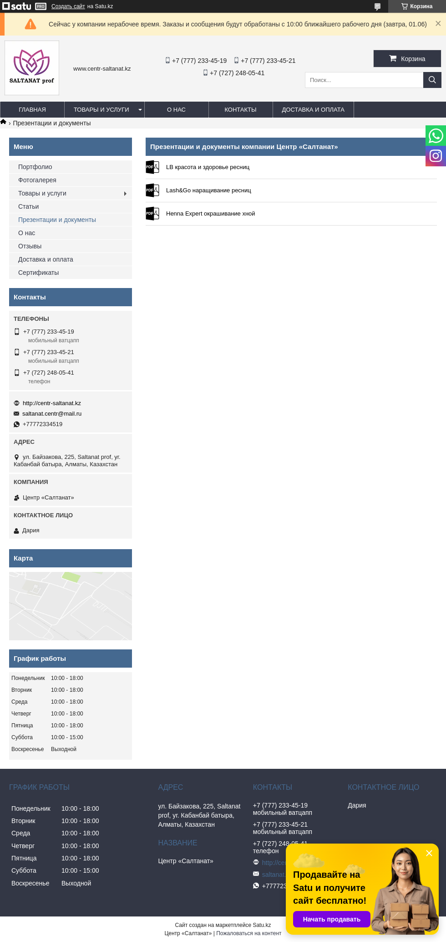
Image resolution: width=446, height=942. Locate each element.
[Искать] (432, 80)
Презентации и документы (57, 219)
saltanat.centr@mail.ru (51, 413)
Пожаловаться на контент (248, 933)
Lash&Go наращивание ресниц (152, 190)
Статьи (28, 206)
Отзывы (29, 246)
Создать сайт (68, 6)
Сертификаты (38, 272)
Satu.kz (262, 925)
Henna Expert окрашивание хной (152, 214)
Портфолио (35, 166)
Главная (32, 109)
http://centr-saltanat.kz (52, 403)
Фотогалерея (37, 180)
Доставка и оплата (313, 109)
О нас (176, 109)
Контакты (240, 109)
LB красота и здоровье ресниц (152, 167)
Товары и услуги (101, 109)
